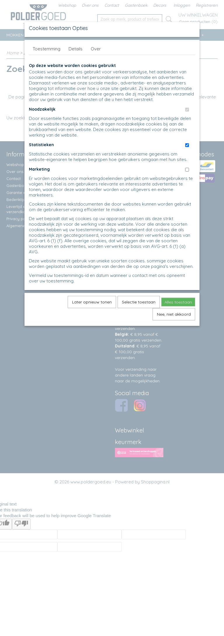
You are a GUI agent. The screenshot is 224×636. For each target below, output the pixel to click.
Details (76, 49)
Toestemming (46, 49)
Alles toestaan (178, 302)
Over (96, 49)
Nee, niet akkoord (174, 314)
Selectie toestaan (138, 302)
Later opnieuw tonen (92, 302)
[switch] (187, 110)
